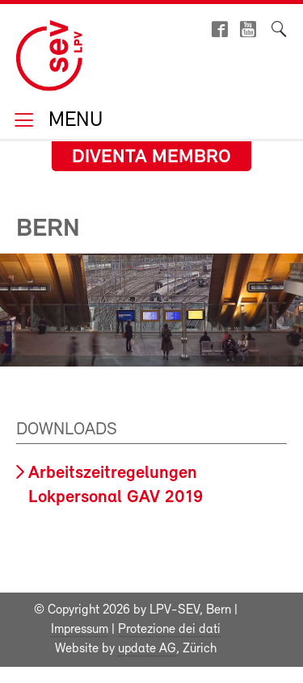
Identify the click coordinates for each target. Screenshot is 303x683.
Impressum (79, 629)
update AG (147, 649)
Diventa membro (151, 157)
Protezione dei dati (169, 629)
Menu (73, 121)
